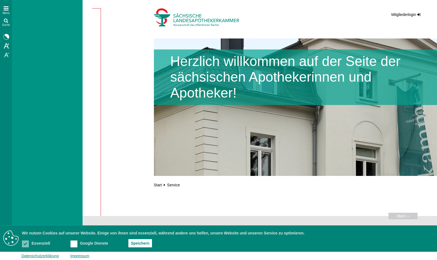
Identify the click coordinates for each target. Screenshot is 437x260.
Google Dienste (89, 243)
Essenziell (36, 243)
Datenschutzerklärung (40, 256)
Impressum (79, 256)
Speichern (140, 243)
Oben (402, 216)
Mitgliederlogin (403, 14)
